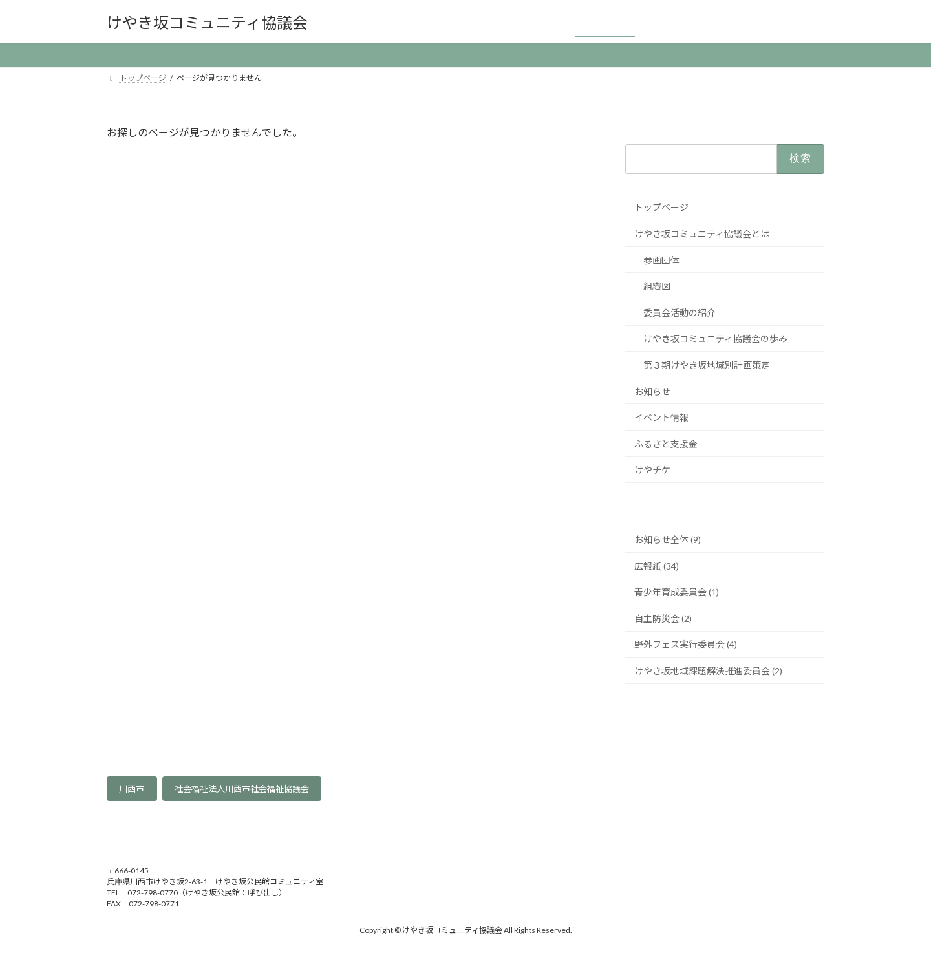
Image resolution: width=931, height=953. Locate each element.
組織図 (656, 286)
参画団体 (661, 260)
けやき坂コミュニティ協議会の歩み (715, 339)
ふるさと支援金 (666, 443)
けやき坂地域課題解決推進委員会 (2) (708, 670)
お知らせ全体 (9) (667, 539)
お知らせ (652, 391)
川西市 (131, 789)
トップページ (661, 207)
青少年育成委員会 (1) (676, 591)
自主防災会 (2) (663, 618)
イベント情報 (661, 417)
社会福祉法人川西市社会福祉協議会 (242, 789)
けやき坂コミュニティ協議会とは (701, 233)
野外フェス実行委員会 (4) (685, 644)
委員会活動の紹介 (679, 312)
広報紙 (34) (656, 566)
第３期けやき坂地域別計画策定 (706, 364)
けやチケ (652, 470)
